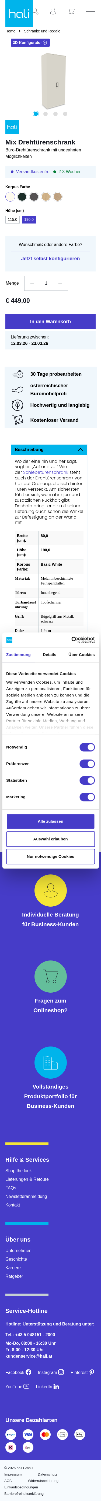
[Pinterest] (83, 1372)
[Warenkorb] (73, 11)
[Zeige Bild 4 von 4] (65, 114)
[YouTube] (17, 1386)
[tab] (49, 450)
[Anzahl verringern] (32, 283)
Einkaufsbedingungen (21, 1487)
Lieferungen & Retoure (27, 1179)
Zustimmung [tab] (18, 654)
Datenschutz (47, 1474)
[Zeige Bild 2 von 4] (45, 114)
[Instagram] (51, 1372)
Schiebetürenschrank (46, 472)
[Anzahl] (46, 283)
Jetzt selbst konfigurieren (50, 258)
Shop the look (18, 1170)
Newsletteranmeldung (26, 1196)
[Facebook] (18, 1372)
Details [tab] (49, 654)
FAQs (10, 1188)
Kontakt (12, 1205)
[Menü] (91, 11)
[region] (50, 83)
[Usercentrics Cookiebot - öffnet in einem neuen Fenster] (72, 639)
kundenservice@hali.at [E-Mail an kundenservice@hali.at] (28, 1356)
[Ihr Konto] (55, 11)
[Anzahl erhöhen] (60, 283)
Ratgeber (14, 1276)
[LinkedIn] (47, 1386)
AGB (8, 1481)
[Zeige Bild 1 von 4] (36, 114)
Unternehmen (18, 1250)
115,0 (12, 219)
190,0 (29, 219)
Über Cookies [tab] (81, 654)
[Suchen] (37, 11)
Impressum (13, 1474)
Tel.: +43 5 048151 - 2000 (30, 1334)
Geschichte (16, 1259)
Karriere (13, 1267)
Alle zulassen (50, 821)
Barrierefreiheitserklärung (24, 1494)
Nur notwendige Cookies (50, 856)
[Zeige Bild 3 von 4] (55, 114)
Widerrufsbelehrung (43, 1481)
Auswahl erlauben (50, 839)
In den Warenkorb (50, 321)
